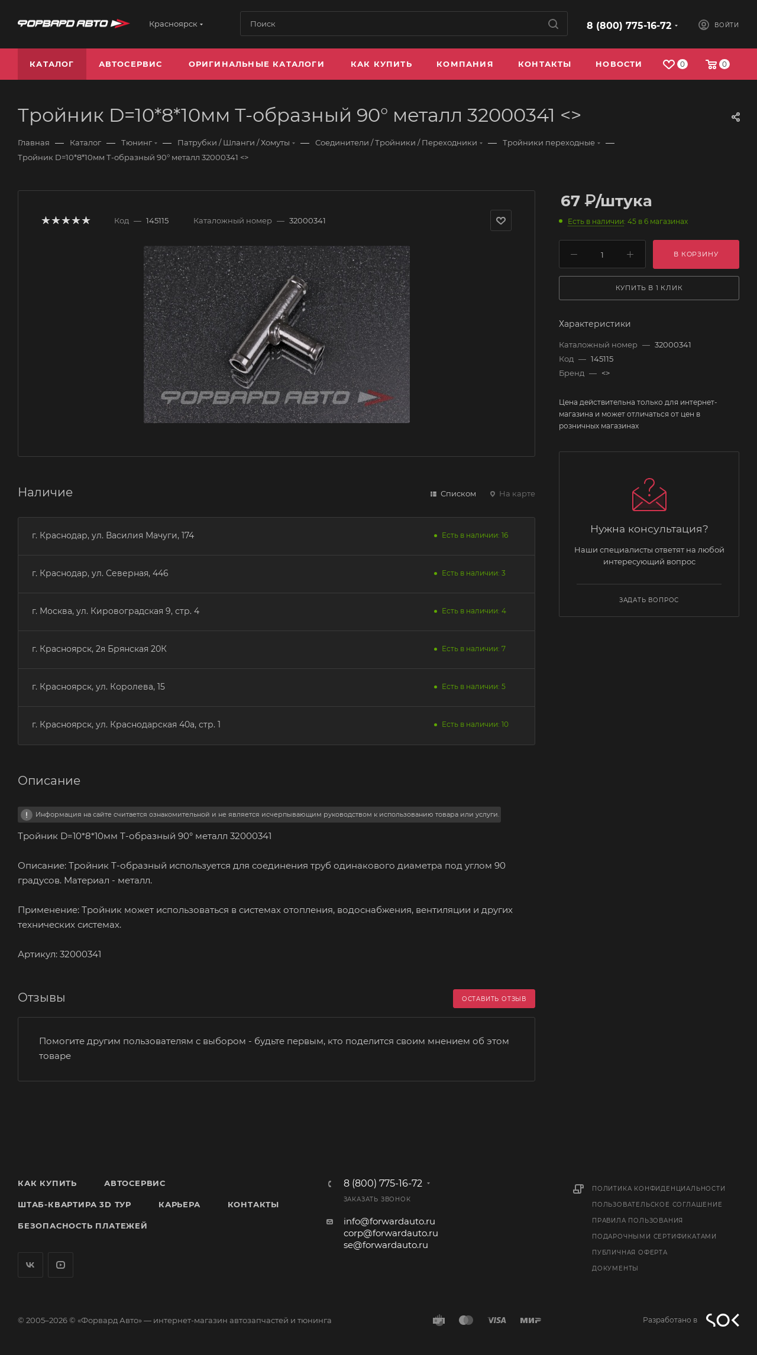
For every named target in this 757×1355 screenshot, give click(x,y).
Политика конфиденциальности (659, 1188)
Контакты (253, 1204)
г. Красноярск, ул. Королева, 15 (98, 686)
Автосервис (135, 1183)
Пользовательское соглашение (657, 1204)
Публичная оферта (630, 1252)
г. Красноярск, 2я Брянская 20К (99, 649)
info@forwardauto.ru (389, 1221)
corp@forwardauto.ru (391, 1233)
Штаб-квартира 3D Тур (74, 1204)
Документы (615, 1268)
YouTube (60, 1265)
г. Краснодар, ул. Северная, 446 (100, 573)
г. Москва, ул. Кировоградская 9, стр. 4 (115, 611)
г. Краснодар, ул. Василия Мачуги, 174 (113, 535)
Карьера (179, 1204)
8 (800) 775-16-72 (629, 25)
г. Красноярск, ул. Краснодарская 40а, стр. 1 (126, 724)
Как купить (47, 1183)
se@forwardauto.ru (386, 1244)
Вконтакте (30, 1265)
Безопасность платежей (83, 1225)
